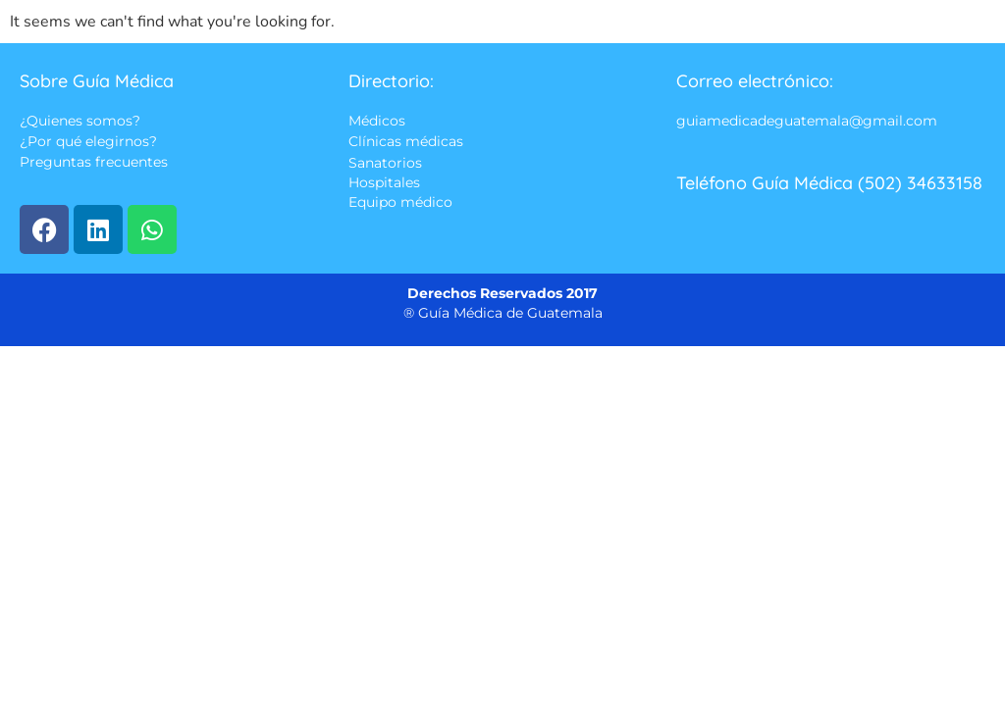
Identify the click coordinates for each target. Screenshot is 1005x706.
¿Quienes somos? (80, 120)
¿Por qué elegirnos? (88, 142)
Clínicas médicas (405, 142)
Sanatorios (385, 163)
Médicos (376, 120)
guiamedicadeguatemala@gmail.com (806, 120)
